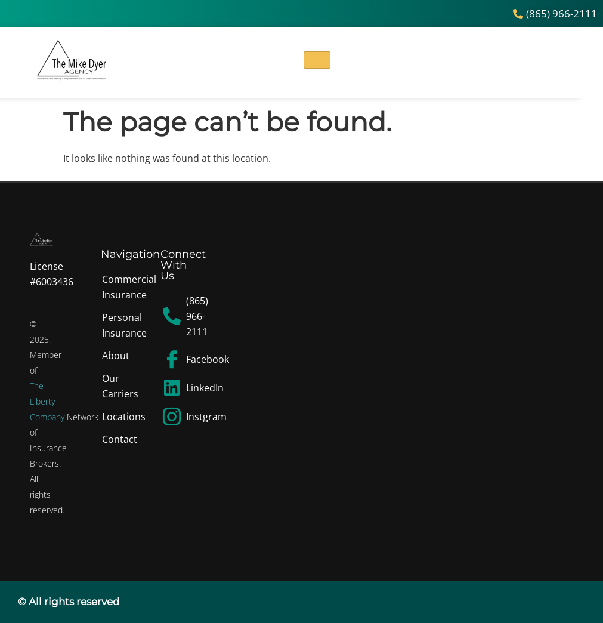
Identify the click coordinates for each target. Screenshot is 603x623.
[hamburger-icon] (317, 60)
